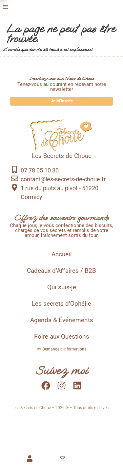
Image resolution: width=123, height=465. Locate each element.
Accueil (61, 259)
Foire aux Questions (61, 341)
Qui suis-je (61, 292)
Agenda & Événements (61, 324)
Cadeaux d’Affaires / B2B (61, 275)
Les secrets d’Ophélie (61, 308)
